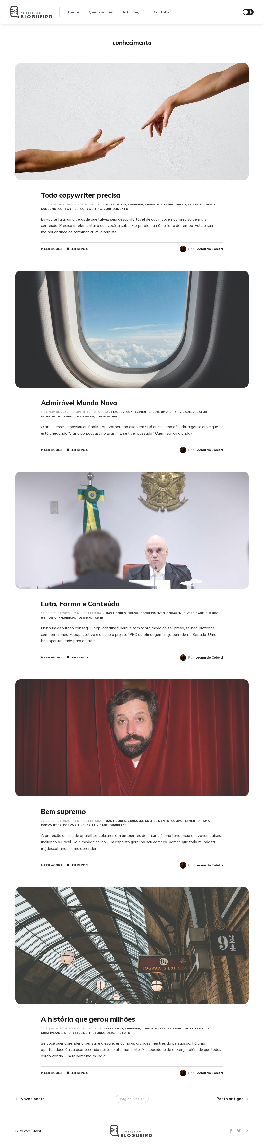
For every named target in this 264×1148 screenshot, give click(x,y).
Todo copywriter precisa (81, 195)
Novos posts (30, 1098)
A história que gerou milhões (88, 1019)
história (96, 1033)
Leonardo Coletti (209, 249)
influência (66, 617)
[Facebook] (232, 1131)
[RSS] (247, 1131)
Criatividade (180, 412)
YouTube (64, 416)
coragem (174, 613)
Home (73, 12)
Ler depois (79, 248)
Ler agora (53, 248)
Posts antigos (232, 1098)
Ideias (111, 1033)
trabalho (153, 204)
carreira (135, 204)
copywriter (68, 209)
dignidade (118, 825)
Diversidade (194, 613)
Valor (181, 204)
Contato (161, 12)
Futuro (212, 613)
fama (205, 821)
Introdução (133, 12)
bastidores (116, 204)
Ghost (36, 1131)
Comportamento (202, 204)
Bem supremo (63, 811)
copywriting (91, 209)
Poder (98, 617)
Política (84, 617)
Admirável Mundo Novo (79, 402)
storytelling (76, 1033)
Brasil (133, 613)
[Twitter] (240, 1131)
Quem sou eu (101, 12)
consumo (160, 412)
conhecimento (116, 209)
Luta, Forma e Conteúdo (80, 604)
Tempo (169, 204)
